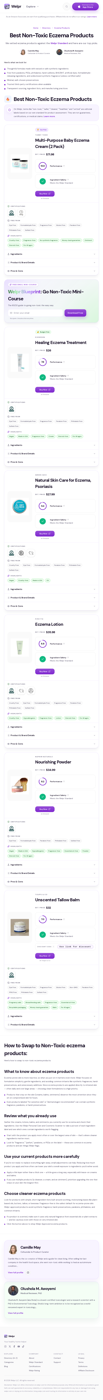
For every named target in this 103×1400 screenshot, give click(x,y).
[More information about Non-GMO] (73, 987)
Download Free (75, 313)
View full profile (15, 1272)
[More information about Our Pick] (41, 130)
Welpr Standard (59, 43)
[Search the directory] (67, 6)
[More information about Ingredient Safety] (68, 180)
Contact (57, 1358)
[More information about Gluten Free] (60, 225)
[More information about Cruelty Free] (14, 565)
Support (57, 1362)
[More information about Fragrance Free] (45, 225)
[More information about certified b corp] (21, 553)
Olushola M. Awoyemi (73, 51)
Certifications (35, 1366)
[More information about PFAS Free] (12, 992)
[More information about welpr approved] (11, 213)
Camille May (33, 51)
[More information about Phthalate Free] (14, 230)
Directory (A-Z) (11, 1358)
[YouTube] (19, 1346)
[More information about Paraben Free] (75, 225)
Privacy (81, 1358)
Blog (6, 1366)
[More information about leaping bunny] (31, 553)
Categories (9, 1362)
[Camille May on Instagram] (28, 1272)
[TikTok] (23, 1346)
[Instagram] (5, 1346)
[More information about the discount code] (53, 947)
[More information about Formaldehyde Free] (28, 225)
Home (35, 28)
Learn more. (49, 116)
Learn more (92, 17)
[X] (10, 1346)
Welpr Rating (34, 1370)
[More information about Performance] (64, 166)
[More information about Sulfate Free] (29, 230)
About (31, 1358)
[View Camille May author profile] (23, 52)
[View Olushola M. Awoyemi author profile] (59, 52)
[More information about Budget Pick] (43, 332)
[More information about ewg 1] (21, 213)
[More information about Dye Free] (12, 225)
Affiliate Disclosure (86, 1370)
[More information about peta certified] (31, 691)
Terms (80, 1362)
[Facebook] (14, 1346)
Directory (46, 28)
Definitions (82, 1366)
